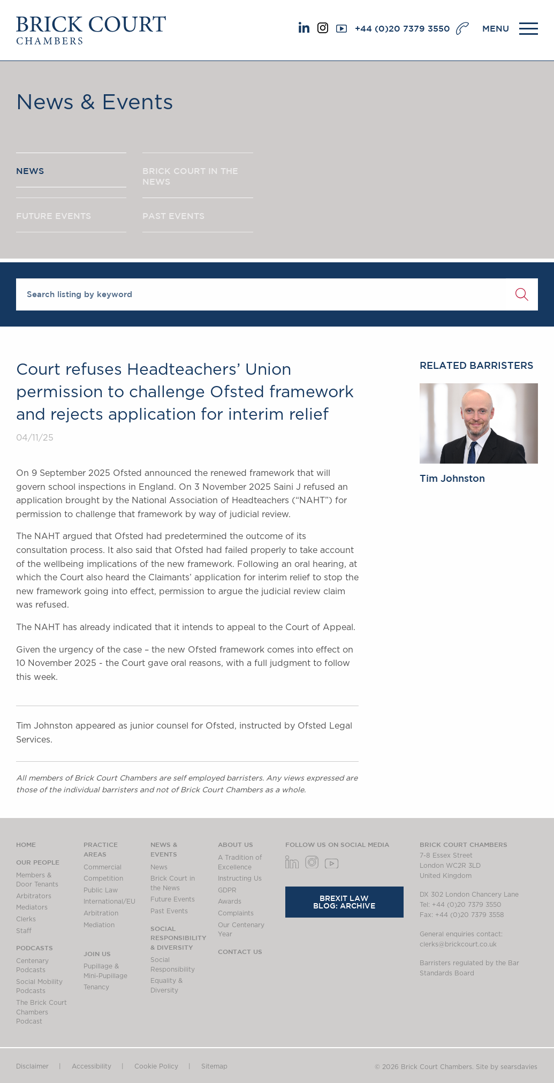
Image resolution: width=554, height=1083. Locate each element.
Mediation (99, 925)
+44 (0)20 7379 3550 (402, 28)
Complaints (236, 913)
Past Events (169, 911)
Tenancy (96, 987)
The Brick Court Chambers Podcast (41, 1012)
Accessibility (91, 1066)
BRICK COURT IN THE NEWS (190, 176)
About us (235, 844)
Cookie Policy (156, 1066)
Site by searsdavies (506, 1067)
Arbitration (101, 913)
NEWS (30, 171)
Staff (24, 931)
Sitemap (214, 1066)
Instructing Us (240, 878)
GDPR (227, 890)
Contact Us (240, 951)
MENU (495, 28)
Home (26, 844)
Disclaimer (32, 1066)
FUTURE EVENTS (53, 216)
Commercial (103, 867)
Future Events (172, 899)
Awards (229, 901)
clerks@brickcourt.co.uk (458, 944)
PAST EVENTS (173, 216)
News (159, 867)
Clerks (26, 919)
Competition (103, 878)
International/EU (109, 901)
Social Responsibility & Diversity (178, 938)
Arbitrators (33, 896)
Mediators (32, 907)
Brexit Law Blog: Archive (344, 902)
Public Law (101, 890)
